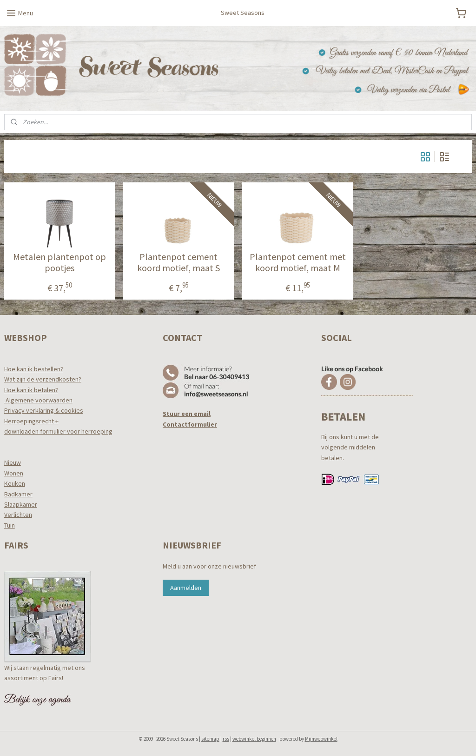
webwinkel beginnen (254, 739)
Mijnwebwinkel (321, 739)
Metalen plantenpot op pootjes (59, 263)
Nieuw (12, 462)
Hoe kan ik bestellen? (33, 369)
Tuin (9, 525)
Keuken (14, 483)
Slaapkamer (20, 504)
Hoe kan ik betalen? (31, 390)
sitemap (210, 739)
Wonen (13, 473)
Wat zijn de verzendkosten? (42, 379)
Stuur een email (187, 413)
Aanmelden (185, 587)
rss (226, 739)
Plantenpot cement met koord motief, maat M (298, 263)
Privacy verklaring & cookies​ (43, 410)
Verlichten (18, 514)
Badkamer (18, 494)
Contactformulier (190, 424)
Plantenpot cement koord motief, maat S (178, 263)
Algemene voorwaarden (38, 400)
